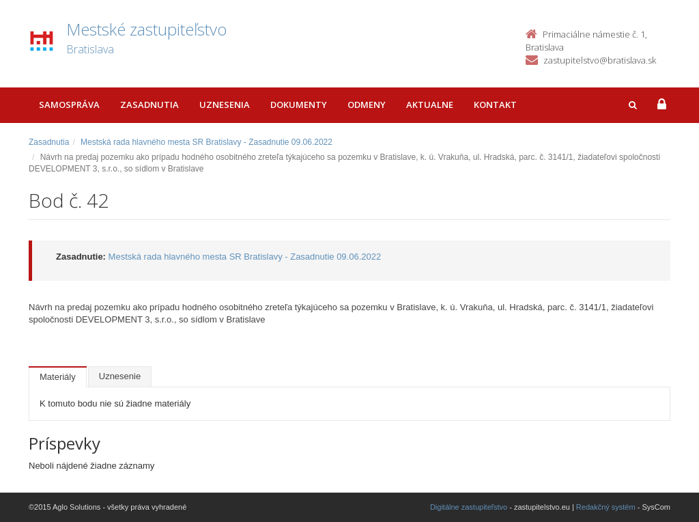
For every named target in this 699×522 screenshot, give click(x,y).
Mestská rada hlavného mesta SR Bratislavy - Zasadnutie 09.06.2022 (206, 142)
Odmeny (366, 104)
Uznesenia (224, 104)
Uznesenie (120, 376)
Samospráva (69, 104)
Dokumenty (298, 104)
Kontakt (495, 104)
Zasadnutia (149, 104)
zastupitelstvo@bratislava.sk (599, 60)
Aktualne (429, 104)
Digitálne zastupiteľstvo (468, 507)
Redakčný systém (606, 507)
